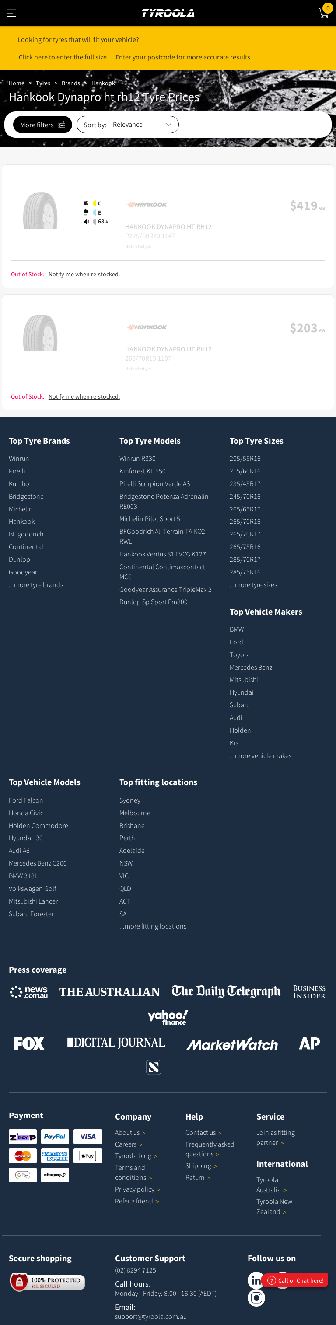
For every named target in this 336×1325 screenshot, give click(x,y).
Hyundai (242, 692)
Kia (234, 742)
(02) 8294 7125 (135, 1270)
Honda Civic (26, 812)
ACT (124, 901)
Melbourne (134, 812)
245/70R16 (245, 496)
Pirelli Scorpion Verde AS (154, 483)
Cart (329, 7)
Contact (204, 1132)
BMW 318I (22, 875)
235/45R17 (245, 483)
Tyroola (136, 1155)
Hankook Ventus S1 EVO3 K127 (162, 553)
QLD (125, 888)
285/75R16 (245, 571)
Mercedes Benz (251, 667)
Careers (125, 1144)
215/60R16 (245, 470)
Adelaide (132, 850)
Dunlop (19, 559)
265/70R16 (245, 521)
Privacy (138, 1189)
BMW (237, 629)
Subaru (240, 704)
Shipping (198, 1165)
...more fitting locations (152, 926)
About (130, 1132)
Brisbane (132, 825)
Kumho (19, 483)
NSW (126, 863)
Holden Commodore (38, 825)
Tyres (43, 83)
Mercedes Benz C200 (38, 863)
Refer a (137, 1200)
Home (16, 83)
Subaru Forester (31, 913)
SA (122, 913)
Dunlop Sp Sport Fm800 (153, 601)
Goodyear (23, 571)
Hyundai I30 (26, 837)
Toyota (240, 654)
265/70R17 (245, 533)
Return (195, 1177)
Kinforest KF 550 (142, 470)
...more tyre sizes (253, 584)
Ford (236, 641)
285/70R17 (245, 559)
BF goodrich (26, 533)
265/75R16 (245, 546)
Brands (71, 83)
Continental (26, 546)
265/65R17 (245, 508)
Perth (127, 837)
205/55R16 (245, 458)
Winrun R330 (137, 458)
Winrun (19, 458)
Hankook (103, 83)
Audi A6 (19, 850)
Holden (240, 730)
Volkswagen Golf (32, 888)
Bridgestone (26, 496)
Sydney (129, 800)
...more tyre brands (36, 584)
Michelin (21, 508)
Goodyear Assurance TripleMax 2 (165, 589)
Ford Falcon (26, 800)
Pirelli (17, 470)
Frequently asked (210, 1149)
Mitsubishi (244, 679)
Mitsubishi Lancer (33, 901)
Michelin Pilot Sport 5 (149, 518)
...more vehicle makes (260, 755)
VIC (124, 875)
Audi (236, 717)
